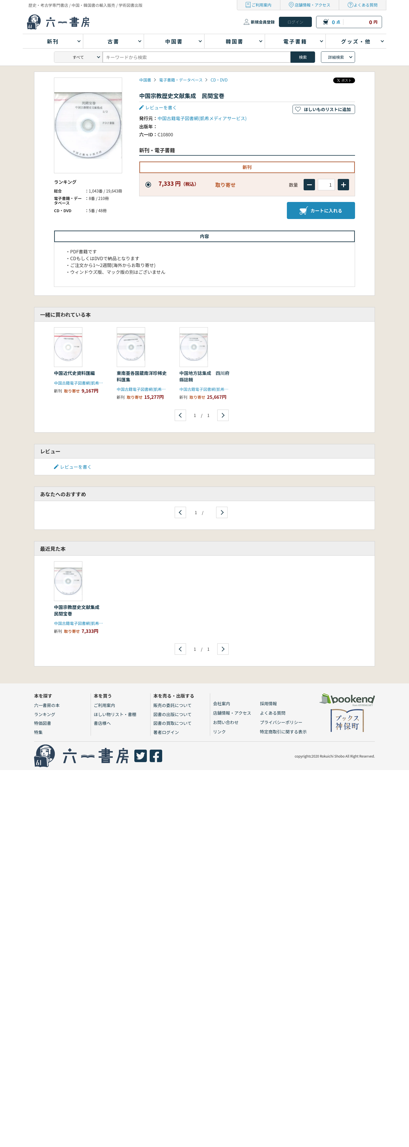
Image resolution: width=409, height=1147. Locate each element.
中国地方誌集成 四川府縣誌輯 (204, 376)
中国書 (145, 80)
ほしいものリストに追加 (327, 109)
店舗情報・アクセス (312, 5)
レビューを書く (161, 107)
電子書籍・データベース (181, 80)
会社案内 (221, 703)
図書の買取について (172, 723)
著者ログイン (166, 732)
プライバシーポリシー (281, 722)
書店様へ (102, 723)
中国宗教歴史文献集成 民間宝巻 (79, 610)
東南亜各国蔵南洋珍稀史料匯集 (142, 376)
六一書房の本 (47, 705)
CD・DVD (219, 80)
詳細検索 (336, 57)
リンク (219, 732)
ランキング (44, 714)
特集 (38, 732)
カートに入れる (321, 210)
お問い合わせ (226, 722)
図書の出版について (172, 714)
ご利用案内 (262, 5)
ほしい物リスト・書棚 (115, 714)
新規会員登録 (263, 22)
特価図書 (42, 723)
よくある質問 (365, 5)
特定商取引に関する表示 (283, 732)
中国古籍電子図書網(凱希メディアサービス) (202, 118)
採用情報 (268, 703)
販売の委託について (172, 705)
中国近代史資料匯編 (74, 373)
